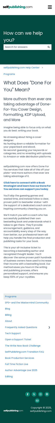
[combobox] (25, 47)
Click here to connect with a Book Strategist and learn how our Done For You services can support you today (27, 186)
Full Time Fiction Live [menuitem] (16, 364)
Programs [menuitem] (10, 296)
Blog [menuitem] (7, 308)
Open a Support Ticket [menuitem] (18, 339)
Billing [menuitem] (8, 315)
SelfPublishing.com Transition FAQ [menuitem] (24, 351)
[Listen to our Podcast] (47, 394)
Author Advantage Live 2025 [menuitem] (21, 370)
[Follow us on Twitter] (34, 394)
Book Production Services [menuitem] (19, 358)
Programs (9, 74)
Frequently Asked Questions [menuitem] (21, 327)
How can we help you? (23, 36)
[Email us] (37, 400)
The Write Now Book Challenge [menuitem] (22, 345)
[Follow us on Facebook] (27, 394)
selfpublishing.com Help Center (22, 67)
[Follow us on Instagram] (40, 394)
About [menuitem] (8, 321)
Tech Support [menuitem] (13, 333)
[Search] (48, 47)
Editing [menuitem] (9, 376)
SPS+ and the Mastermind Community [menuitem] (27, 302)
